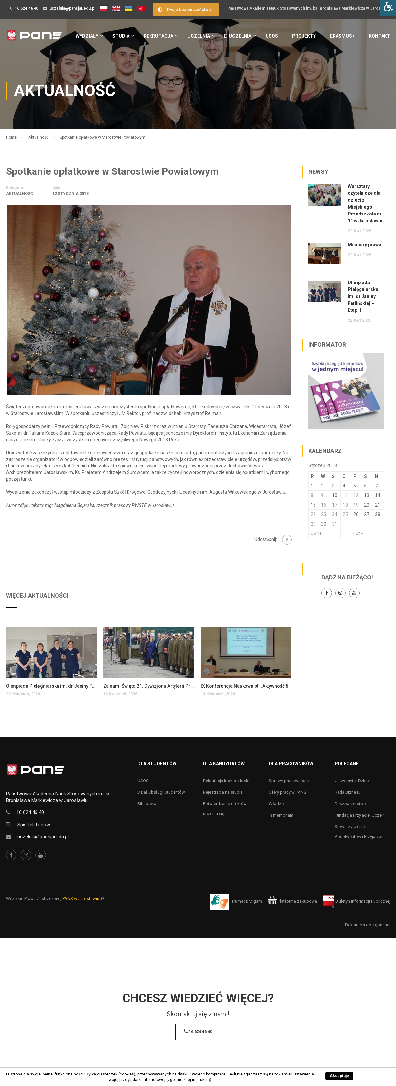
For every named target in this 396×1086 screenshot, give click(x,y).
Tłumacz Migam (246, 901)
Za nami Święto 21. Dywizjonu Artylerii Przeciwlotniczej (148, 686)
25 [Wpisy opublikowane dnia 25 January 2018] (345, 514)
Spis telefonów (33, 824)
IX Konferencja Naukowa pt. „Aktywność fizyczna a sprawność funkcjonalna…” (246, 686)
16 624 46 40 (26, 8)
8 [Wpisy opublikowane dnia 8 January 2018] (312, 495)
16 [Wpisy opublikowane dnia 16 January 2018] (323, 505)
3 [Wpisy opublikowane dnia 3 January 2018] (333, 485)
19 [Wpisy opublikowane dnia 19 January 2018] (356, 505)
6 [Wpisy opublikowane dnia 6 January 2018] (365, 485)
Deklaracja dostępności (367, 924)
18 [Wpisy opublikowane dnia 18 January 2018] (345, 505)
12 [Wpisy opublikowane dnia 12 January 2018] (356, 495)
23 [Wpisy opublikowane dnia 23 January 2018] (323, 514)
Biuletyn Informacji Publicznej (356, 901)
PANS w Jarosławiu (80, 898)
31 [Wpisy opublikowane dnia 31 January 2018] (334, 524)
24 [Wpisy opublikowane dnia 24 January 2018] (334, 514)
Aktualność (19, 194)
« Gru (316, 533)
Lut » (358, 533)
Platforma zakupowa (292, 901)
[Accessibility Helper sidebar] (388, 8)
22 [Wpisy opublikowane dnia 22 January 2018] (313, 514)
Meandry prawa (364, 244)
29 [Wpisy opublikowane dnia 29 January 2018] (313, 524)
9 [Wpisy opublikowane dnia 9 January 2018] (322, 495)
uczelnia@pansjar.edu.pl (72, 8)
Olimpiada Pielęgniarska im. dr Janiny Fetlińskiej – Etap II (51, 686)
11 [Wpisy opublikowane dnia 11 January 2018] (345, 495)
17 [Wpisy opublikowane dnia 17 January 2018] (334, 505)
